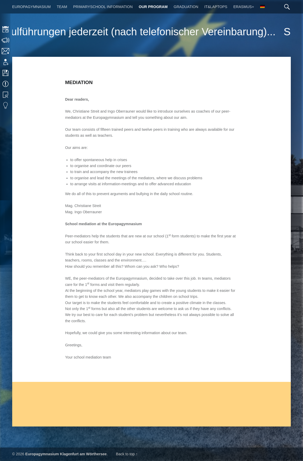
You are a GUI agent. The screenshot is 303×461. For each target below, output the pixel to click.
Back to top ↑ (127, 454)
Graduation (186, 7)
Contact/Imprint (5, 51)
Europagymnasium (31, 7)
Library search (5, 95)
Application (5, 62)
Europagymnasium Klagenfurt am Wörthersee (65, 454)
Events (5, 84)
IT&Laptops (215, 7)
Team (62, 7)
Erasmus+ (243, 7)
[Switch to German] (262, 6)
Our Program (153, 7)
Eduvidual (5, 105)
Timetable (5, 29)
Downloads (5, 73)
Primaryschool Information (103, 7)
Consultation (5, 40)
